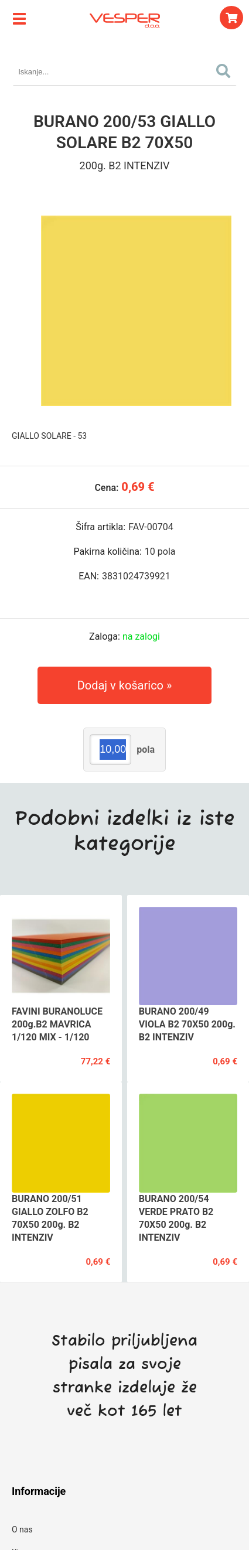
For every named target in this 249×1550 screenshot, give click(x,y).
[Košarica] (231, 17)
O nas (22, 1529)
